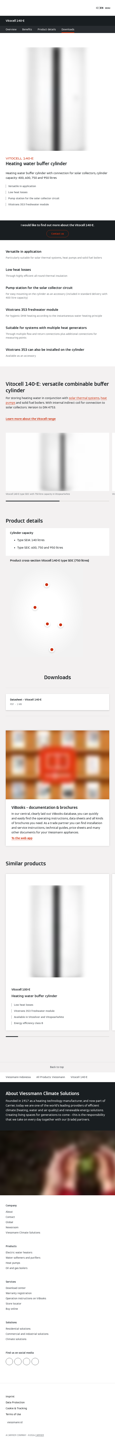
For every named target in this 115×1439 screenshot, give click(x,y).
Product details (47, 29)
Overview (11, 29)
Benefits (27, 29)
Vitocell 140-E (79, 1077)
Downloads (68, 29)
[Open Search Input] (91, 7)
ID (97, 8)
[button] (58, 1067)
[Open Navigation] (107, 7)
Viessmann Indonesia (18, 1077)
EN (101, 8)
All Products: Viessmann (50, 1077)
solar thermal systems (84, 398)
